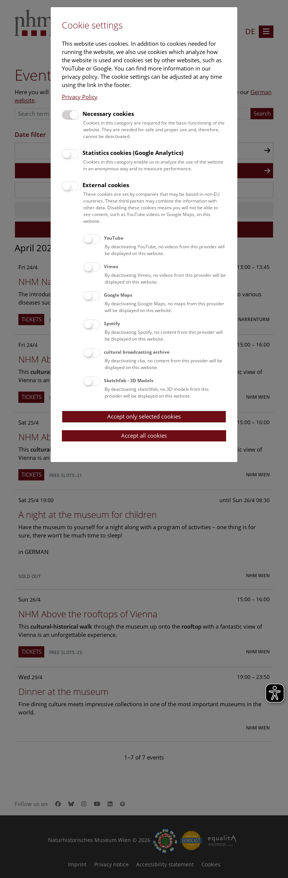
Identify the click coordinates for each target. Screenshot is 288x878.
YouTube (113, 238)
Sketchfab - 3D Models (128, 380)
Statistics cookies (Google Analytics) (132, 152)
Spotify (112, 323)
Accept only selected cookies (144, 416)
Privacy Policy (80, 97)
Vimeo (111, 266)
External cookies (105, 185)
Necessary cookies (108, 113)
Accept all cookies (144, 435)
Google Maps (118, 295)
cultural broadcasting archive (137, 352)
